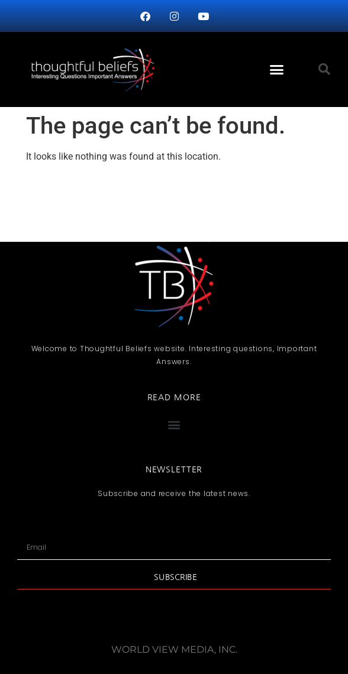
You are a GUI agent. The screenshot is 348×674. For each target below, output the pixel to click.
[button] (276, 70)
